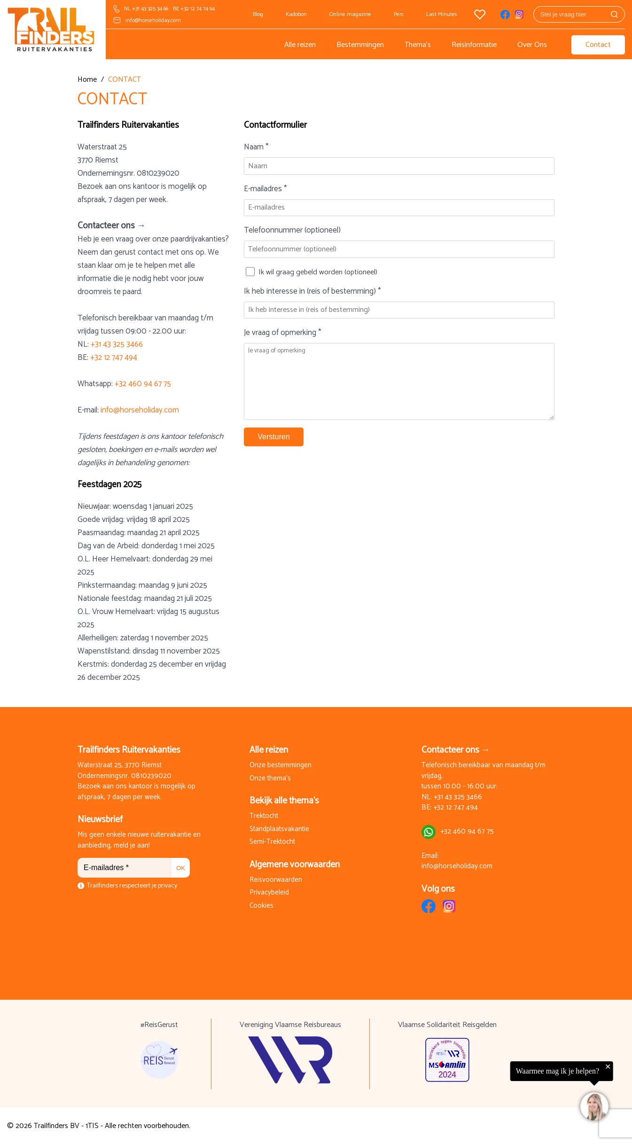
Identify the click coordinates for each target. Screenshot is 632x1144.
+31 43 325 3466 (117, 344)
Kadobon (296, 14)
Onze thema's (270, 778)
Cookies (261, 906)
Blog (258, 14)
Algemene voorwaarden (295, 864)
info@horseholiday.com (153, 20)
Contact (598, 45)
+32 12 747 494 (113, 357)
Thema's (418, 45)
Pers (399, 14)
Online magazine (350, 14)
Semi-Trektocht (272, 842)
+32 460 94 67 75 (143, 383)
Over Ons (532, 45)
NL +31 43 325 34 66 (146, 8)
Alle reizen (300, 45)
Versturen (273, 437)
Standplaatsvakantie (279, 829)
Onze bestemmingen (281, 765)
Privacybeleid (269, 892)
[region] (516, 1093)
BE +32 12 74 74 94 (194, 8)
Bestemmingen (360, 45)
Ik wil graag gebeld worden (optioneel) (317, 272)
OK (180, 868)
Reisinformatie (474, 45)
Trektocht (264, 816)
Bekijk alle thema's (284, 800)
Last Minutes (441, 14)
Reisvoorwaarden (276, 880)
